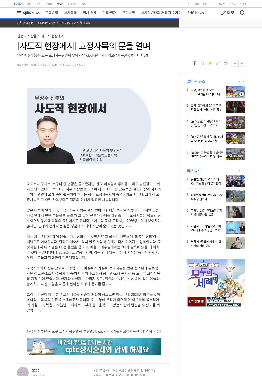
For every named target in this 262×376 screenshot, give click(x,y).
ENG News (196, 12)
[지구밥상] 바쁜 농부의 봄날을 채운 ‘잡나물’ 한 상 (126, 370)
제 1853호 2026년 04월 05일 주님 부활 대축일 (63, 23)
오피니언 (128, 12)
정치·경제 (90, 12)
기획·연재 (109, 12)
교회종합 (51, 12)
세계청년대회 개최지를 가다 (161, 12)
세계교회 (70, 12)
